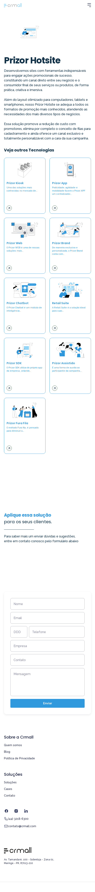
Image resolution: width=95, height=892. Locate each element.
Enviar (47, 703)
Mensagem (22, 674)
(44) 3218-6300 (16, 819)
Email (18, 618)
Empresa (20, 646)
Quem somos (13, 745)
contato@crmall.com (20, 826)
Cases (8, 789)
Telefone (39, 632)
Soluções (10, 782)
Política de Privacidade (19, 758)
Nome (18, 604)
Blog (7, 751)
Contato (20, 660)
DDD (17, 632)
